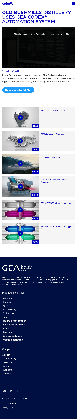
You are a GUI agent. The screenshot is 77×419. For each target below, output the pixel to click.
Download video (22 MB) (18, 90)
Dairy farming (9, 309)
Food (4, 317)
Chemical (7, 302)
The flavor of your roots (51, 157)
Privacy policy (7, 408)
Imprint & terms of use (11, 403)
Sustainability (9, 358)
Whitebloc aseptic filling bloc (53, 111)
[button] (73, 3)
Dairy (5, 305)
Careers (6, 373)
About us (7, 354)
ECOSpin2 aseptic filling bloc (52, 134)
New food (7, 332)
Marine (5, 328)
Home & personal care (13, 324)
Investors (7, 362)
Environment (8, 313)
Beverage (7, 298)
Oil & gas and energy (12, 336)
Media (5, 366)
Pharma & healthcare (13, 339)
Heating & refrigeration (14, 321)
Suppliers (7, 370)
